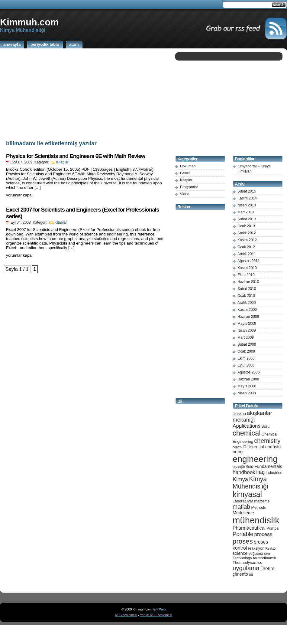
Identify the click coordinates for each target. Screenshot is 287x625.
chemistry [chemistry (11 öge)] (267, 440)
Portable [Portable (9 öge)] (243, 534)
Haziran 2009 (248, 316)
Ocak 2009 (246, 351)
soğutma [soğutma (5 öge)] (256, 553)
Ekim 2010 (246, 275)
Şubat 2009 (246, 344)
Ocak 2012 (246, 247)
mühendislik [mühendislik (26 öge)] (256, 520)
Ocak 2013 (246, 226)
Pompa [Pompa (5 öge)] (272, 528)
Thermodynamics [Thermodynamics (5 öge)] (247, 562)
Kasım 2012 (247, 240)
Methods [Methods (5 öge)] (258, 507)
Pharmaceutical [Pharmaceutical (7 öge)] (249, 528)
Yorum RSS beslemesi (156, 615)
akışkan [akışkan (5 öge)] (239, 413)
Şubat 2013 (246, 219)
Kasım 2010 (247, 268)
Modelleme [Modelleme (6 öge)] (243, 512)
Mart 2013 (245, 212)
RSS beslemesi (126, 615)
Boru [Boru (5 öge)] (265, 426)
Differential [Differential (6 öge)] (253, 446)
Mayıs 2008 (246, 386)
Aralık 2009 (246, 303)
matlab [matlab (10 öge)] (241, 506)
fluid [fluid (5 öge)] (249, 466)
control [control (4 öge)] (237, 447)
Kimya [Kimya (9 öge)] (240, 479)
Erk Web (159, 609)
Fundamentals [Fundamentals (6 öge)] (268, 466)
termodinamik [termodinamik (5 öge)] (264, 558)
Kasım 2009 (247, 310)
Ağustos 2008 (248, 372)
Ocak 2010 (246, 296)
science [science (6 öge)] (240, 553)
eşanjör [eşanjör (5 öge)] (239, 466)
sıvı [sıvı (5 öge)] (267, 553)
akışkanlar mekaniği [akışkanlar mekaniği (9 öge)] (252, 416)
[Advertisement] (86, 93)
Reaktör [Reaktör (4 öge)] (270, 548)
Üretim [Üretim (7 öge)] (267, 568)
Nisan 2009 (246, 330)
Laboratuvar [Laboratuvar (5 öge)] (243, 501)
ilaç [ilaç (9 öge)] (260, 472)
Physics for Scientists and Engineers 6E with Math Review (75, 156)
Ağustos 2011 (248, 261)
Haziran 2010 (248, 282)
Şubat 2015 (246, 191)
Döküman (187, 166)
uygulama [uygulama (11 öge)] (246, 568)
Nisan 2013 (246, 205)
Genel (185, 173)
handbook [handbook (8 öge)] (244, 472)
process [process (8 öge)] (263, 534)
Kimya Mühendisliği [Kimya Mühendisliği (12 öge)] (250, 482)
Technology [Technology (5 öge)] (242, 558)
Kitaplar (62, 162)
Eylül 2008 (245, 365)
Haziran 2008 (248, 379)
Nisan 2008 (246, 393)
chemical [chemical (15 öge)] (246, 433)
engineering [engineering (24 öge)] (255, 459)
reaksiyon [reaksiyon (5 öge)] (256, 548)
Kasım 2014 (247, 198)
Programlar (189, 187)
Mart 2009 (245, 337)
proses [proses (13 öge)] (243, 541)
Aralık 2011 (246, 254)
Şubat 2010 (246, 289)
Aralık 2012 (246, 233)
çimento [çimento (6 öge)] (240, 574)
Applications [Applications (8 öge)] (246, 426)
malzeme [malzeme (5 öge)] (262, 501)
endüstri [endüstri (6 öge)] (273, 446)
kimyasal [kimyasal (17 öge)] (247, 494)
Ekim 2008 (246, 358)
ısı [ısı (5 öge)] (251, 574)
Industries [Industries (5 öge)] (274, 472)
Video (184, 194)
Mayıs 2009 (246, 323)
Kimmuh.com (29, 22)
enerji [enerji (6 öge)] (238, 451)
